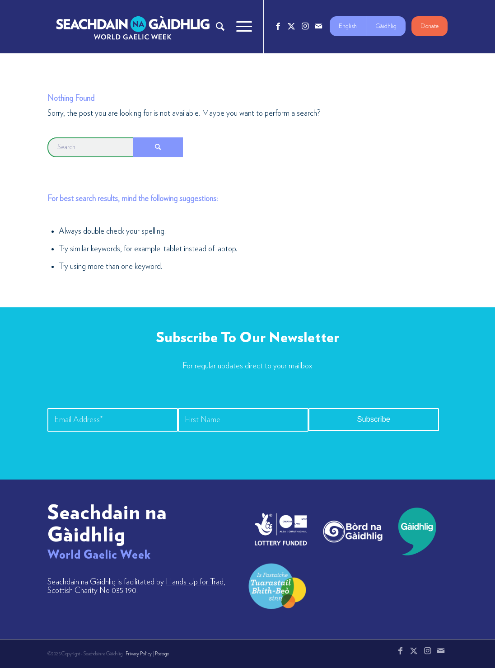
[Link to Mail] (318, 26)
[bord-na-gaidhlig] (352, 531)
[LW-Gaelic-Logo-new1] (277, 585)
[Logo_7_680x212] (132, 26)
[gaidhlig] (414, 531)
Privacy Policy (139, 653)
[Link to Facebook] (278, 26)
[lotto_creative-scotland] (280, 529)
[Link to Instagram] (305, 26)
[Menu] (241, 26)
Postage (162, 653)
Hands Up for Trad (195, 582)
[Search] (220, 26)
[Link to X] (291, 26)
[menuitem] (220, 26)
